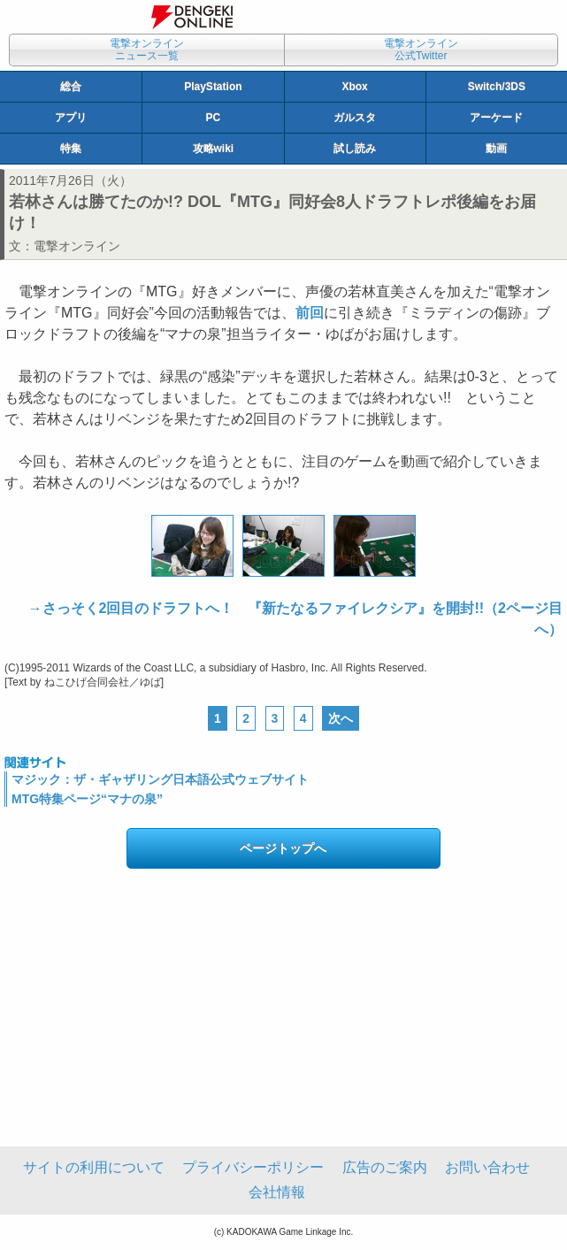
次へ (340, 718)
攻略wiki (213, 148)
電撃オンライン (77, 246)
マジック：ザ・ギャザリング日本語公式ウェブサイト (160, 779)
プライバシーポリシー (253, 1167)
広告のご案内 (384, 1167)
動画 (496, 148)
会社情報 (277, 1192)
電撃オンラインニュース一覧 (147, 49)
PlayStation (212, 87)
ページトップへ (283, 848)
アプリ (71, 117)
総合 (70, 87)
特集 (70, 148)
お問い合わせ (487, 1167)
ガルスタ (354, 117)
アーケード (496, 117)
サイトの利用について (94, 1167)
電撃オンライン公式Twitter (421, 49)
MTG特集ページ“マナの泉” (87, 799)
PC (213, 117)
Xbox (354, 87)
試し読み (354, 148)
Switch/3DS (496, 87)
